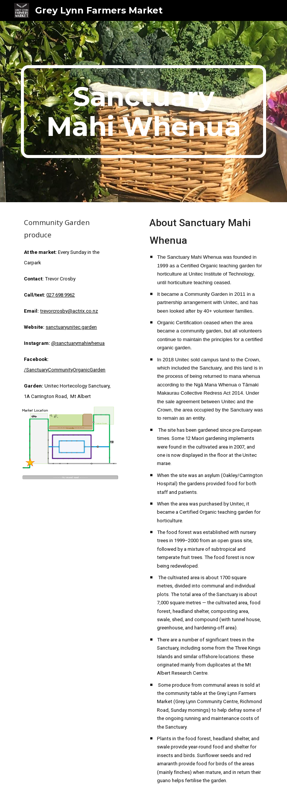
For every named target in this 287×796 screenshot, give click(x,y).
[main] (143, 111)
